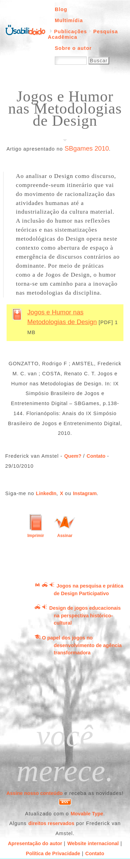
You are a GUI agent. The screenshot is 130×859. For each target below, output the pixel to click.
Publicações (70, 31)
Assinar (64, 535)
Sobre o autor (73, 48)
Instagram (85, 493)
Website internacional (93, 843)
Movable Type (87, 813)
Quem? (72, 456)
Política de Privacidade (53, 853)
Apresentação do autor (35, 843)
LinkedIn (46, 493)
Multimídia (69, 20)
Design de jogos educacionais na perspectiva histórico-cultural (85, 615)
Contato (96, 456)
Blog (61, 9)
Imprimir (35, 535)
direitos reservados (51, 823)
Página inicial (25, 29)
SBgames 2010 (86, 148)
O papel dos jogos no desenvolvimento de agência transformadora (82, 645)
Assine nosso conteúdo (34, 793)
